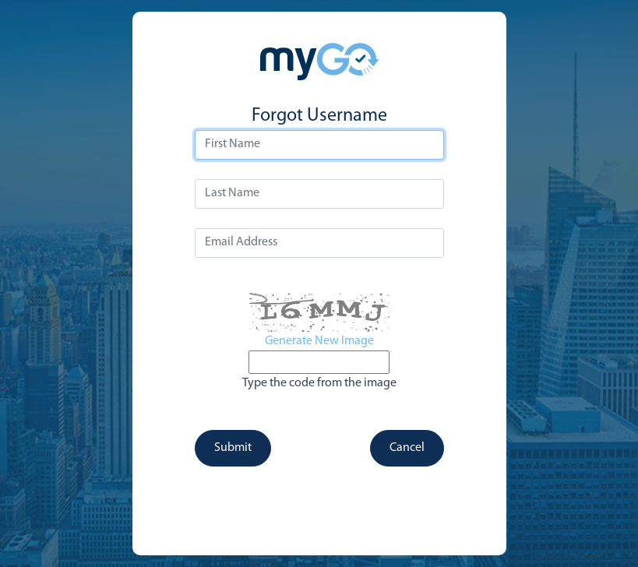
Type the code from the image (319, 383)
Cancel (407, 448)
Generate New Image (319, 341)
